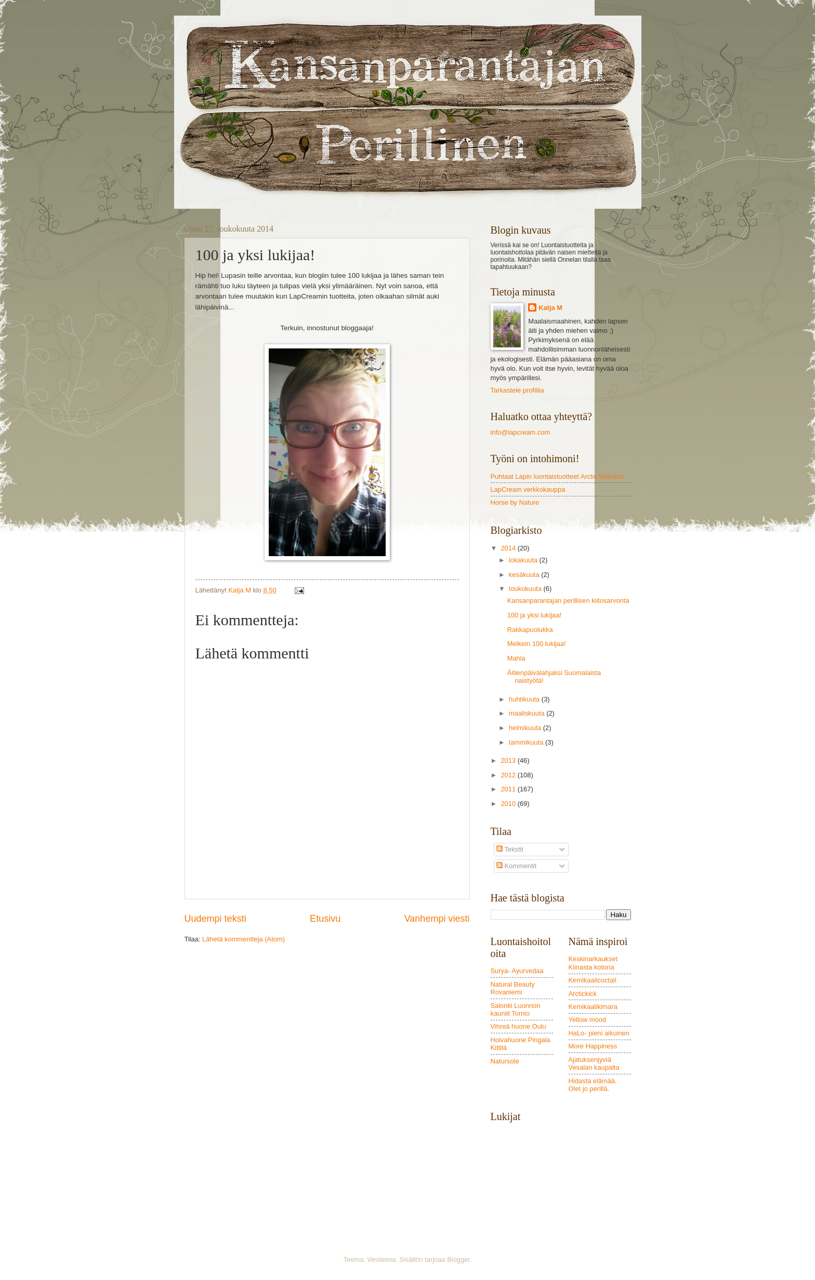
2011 (509, 789)
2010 (509, 803)
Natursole (505, 1061)
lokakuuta (524, 560)
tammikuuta (527, 742)
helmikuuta (526, 728)
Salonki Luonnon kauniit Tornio (516, 1009)
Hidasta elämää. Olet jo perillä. (593, 1085)
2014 (509, 548)
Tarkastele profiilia (517, 390)
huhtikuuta (525, 699)
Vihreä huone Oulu (518, 1026)
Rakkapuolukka (530, 630)
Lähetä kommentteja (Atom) (243, 939)
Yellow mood (588, 1019)
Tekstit (509, 849)
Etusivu (325, 918)
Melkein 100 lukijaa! (536, 644)
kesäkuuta (525, 574)
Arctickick (583, 994)
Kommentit (516, 866)
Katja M (550, 308)
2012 (509, 775)
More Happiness (593, 1046)
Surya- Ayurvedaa (517, 971)
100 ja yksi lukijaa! (534, 615)
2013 (509, 760)
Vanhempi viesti (437, 918)
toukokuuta (526, 588)
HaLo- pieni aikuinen (599, 1033)
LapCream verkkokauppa (528, 489)
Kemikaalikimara (593, 1006)
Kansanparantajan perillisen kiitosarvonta (568, 600)
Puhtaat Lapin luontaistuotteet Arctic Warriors (557, 476)
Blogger (458, 1259)
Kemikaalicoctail (592, 980)
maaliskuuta (527, 713)
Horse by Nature (515, 502)
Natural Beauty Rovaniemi (513, 988)
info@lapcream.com (520, 432)
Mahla (516, 658)
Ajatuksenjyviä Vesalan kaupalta (594, 1063)
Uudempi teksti (215, 918)
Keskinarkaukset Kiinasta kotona (593, 963)
